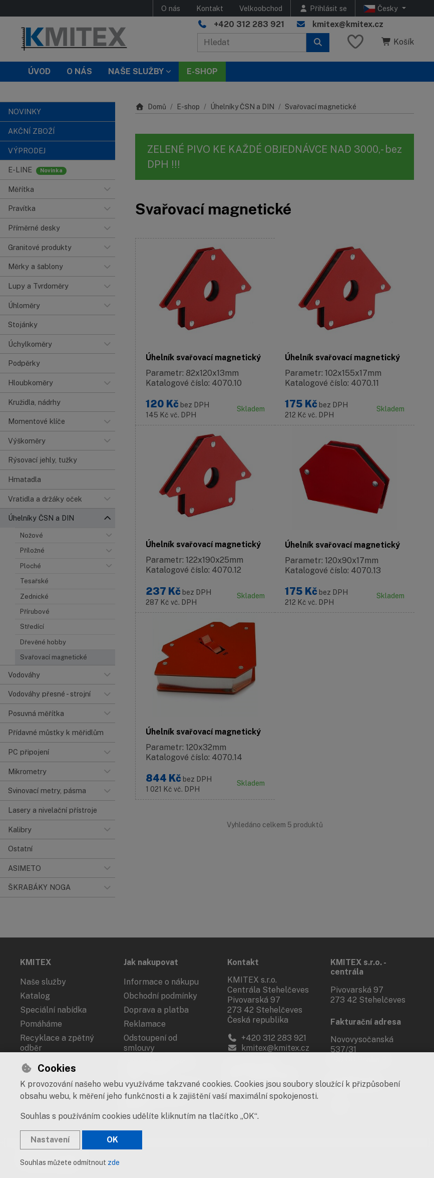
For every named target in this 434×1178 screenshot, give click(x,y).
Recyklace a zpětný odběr (57, 1043)
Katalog (35, 996)
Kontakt (209, 8)
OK (112, 1139)
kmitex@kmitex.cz (347, 24)
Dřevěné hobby (43, 642)
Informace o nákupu (161, 982)
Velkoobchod (260, 8)
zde (114, 1162)
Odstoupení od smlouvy (150, 1043)
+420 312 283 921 (249, 24)
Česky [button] (381, 8)
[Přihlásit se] (323, 8)
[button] (107, 189)
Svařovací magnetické (53, 657)
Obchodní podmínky (160, 996)
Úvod (39, 71)
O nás (170, 8)
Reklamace (145, 1024)
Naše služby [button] (136, 71)
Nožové (31, 535)
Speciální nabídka (53, 1010)
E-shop (188, 107)
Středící (32, 626)
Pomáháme (41, 1024)
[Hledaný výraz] (251, 42)
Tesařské (34, 581)
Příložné (32, 550)
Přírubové (35, 611)
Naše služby (43, 982)
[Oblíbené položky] (355, 42)
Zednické (34, 596)
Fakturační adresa (365, 1022)
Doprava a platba (156, 1010)
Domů (150, 107)
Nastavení (50, 1139)
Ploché (30, 566)
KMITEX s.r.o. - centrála (358, 967)
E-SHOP (202, 71)
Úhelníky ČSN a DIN (242, 107)
